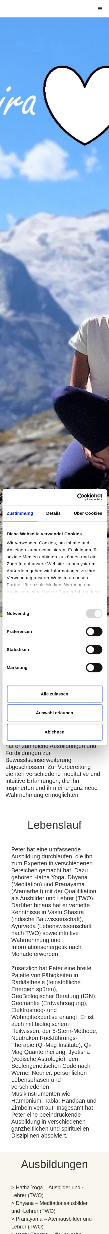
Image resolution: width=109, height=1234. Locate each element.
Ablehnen (54, 731)
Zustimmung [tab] (20, 513)
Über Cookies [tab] (88, 513)
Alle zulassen (54, 693)
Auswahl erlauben (54, 712)
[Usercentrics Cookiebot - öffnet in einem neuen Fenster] (77, 497)
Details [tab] (53, 513)
